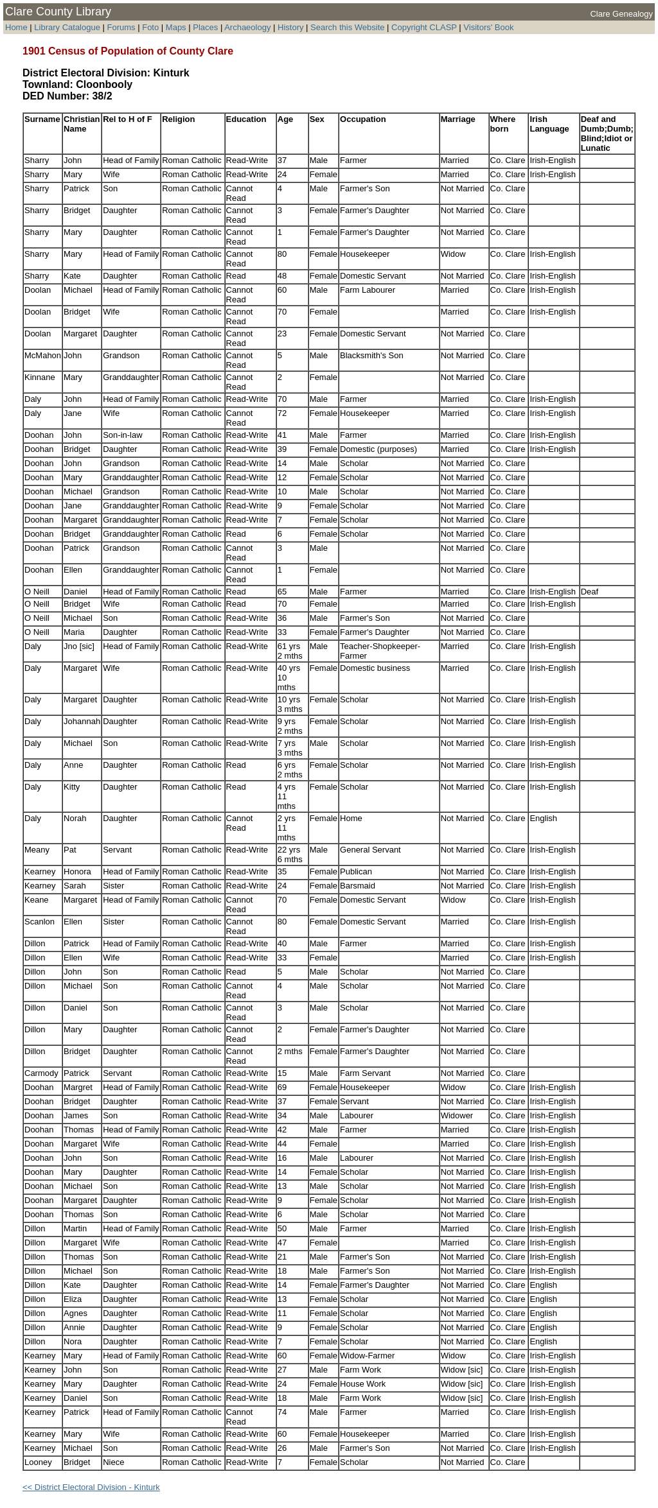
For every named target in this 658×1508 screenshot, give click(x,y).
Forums (121, 27)
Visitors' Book (488, 27)
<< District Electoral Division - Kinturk (91, 1487)
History (290, 27)
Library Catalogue (67, 27)
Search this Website (347, 27)
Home (16, 27)
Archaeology (247, 27)
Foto (150, 27)
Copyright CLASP (424, 27)
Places (205, 27)
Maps (176, 27)
